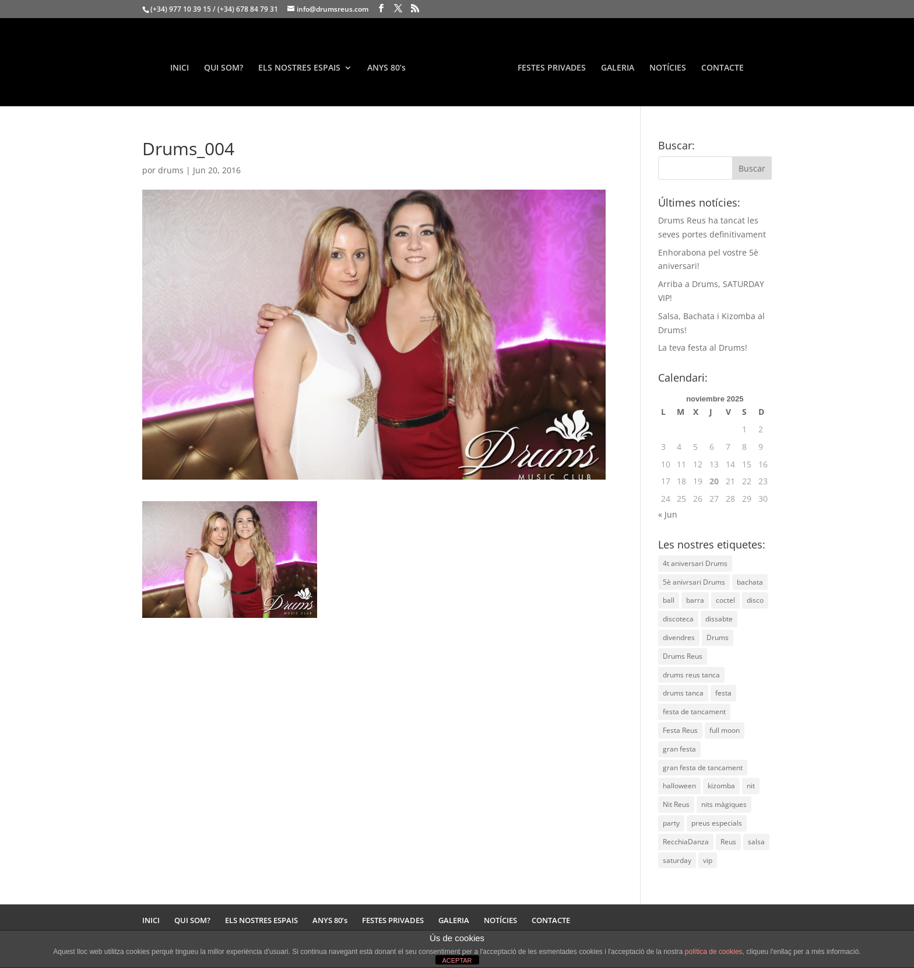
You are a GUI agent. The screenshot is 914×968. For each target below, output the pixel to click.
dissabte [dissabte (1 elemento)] (719, 619)
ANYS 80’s (386, 68)
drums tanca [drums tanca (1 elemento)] (683, 693)
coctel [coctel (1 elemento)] (725, 600)
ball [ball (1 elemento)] (668, 600)
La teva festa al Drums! (702, 347)
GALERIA (617, 68)
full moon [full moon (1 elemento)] (724, 730)
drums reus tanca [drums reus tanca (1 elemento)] (691, 675)
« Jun (667, 514)
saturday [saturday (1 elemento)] (677, 860)
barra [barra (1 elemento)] (695, 600)
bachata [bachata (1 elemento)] (750, 582)
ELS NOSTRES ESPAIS (299, 68)
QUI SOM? (223, 68)
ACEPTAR (457, 960)
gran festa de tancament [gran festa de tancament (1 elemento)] (703, 768)
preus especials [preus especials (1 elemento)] (716, 823)
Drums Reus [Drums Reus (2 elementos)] (682, 656)
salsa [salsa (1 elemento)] (756, 842)
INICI (179, 68)
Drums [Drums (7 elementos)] (717, 637)
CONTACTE (722, 68)
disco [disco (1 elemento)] (755, 600)
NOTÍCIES (667, 68)
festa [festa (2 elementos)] (723, 693)
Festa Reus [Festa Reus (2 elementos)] (680, 730)
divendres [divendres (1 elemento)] (679, 637)
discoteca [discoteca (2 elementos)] (678, 619)
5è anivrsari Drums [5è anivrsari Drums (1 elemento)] (694, 582)
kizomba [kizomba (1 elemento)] (721, 786)
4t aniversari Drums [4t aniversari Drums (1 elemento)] (695, 563)
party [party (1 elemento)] (671, 823)
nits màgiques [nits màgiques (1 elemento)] (724, 804)
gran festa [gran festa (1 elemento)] (679, 749)
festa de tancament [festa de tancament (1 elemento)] (694, 712)
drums (171, 170)
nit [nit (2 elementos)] (751, 786)
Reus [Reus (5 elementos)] (728, 842)
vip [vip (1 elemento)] (707, 860)
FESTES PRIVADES (552, 68)
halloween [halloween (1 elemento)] (679, 786)
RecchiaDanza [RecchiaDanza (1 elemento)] (686, 842)
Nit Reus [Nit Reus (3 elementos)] (676, 804)
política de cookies (714, 952)
